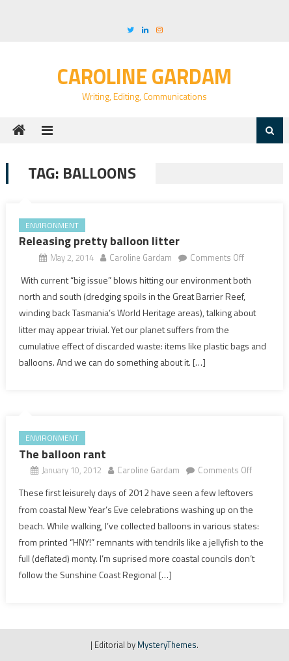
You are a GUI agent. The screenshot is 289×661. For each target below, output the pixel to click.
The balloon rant (62, 454)
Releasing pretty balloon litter (99, 241)
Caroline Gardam (144, 76)
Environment (52, 225)
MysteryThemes (167, 644)
